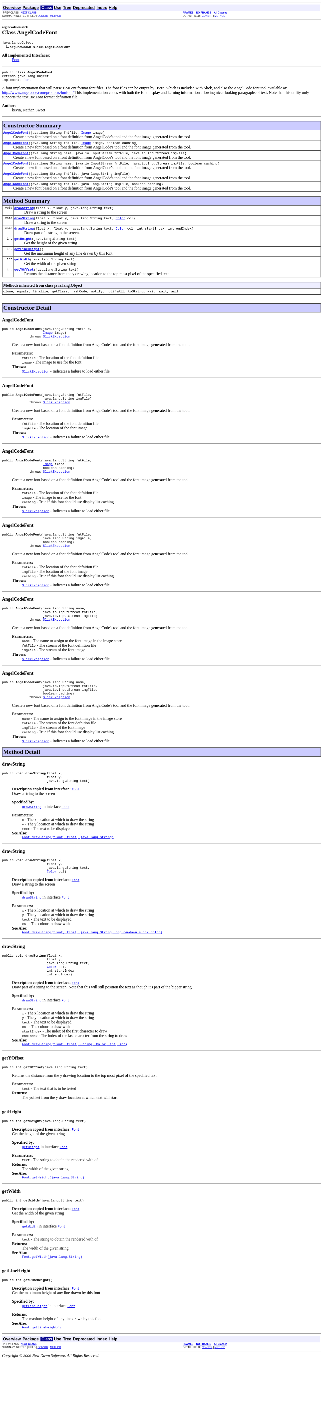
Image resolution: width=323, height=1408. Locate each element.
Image (86, 136)
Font (15, 60)
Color (120, 227)
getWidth (22, 271)
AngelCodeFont (15, 136)
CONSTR (42, 16)
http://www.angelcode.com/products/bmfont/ (38, 95)
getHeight (23, 249)
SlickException (56, 352)
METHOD (55, 16)
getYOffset (24, 282)
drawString (24, 216)
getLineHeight (26, 260)
